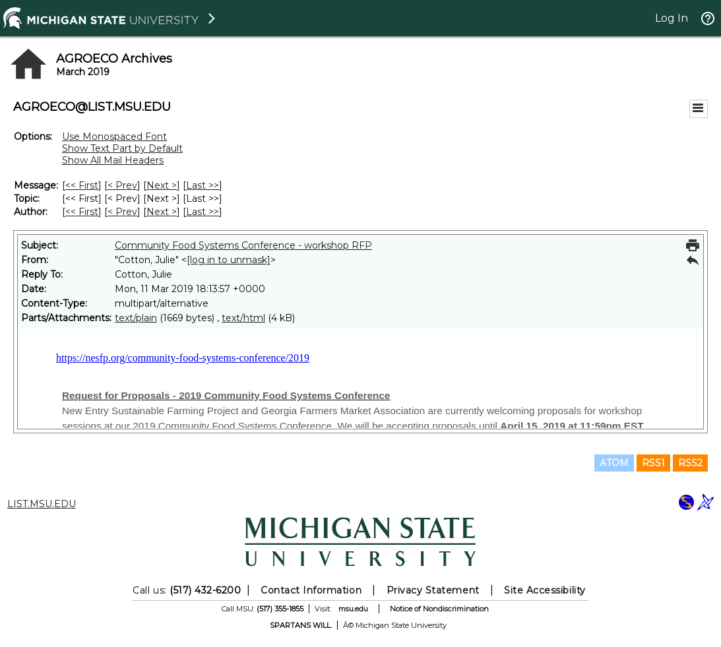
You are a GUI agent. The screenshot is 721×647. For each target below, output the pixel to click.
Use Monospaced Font (114, 136)
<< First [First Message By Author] (81, 212)
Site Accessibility (545, 590)
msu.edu (353, 608)
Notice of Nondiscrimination (439, 608)
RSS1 (653, 463)
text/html (243, 318)
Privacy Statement (433, 590)
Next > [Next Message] (161, 185)
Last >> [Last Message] (202, 185)
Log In (671, 18)
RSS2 (690, 463)
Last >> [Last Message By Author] (202, 212)
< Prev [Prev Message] (122, 185)
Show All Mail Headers (113, 160)
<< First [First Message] (81, 185)
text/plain (136, 318)
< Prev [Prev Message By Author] (122, 212)
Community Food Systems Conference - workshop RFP (243, 245)
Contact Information (311, 590)
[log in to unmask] (228, 260)
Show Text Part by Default (122, 148)
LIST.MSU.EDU (41, 504)
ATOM (614, 463)
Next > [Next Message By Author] (161, 212)
